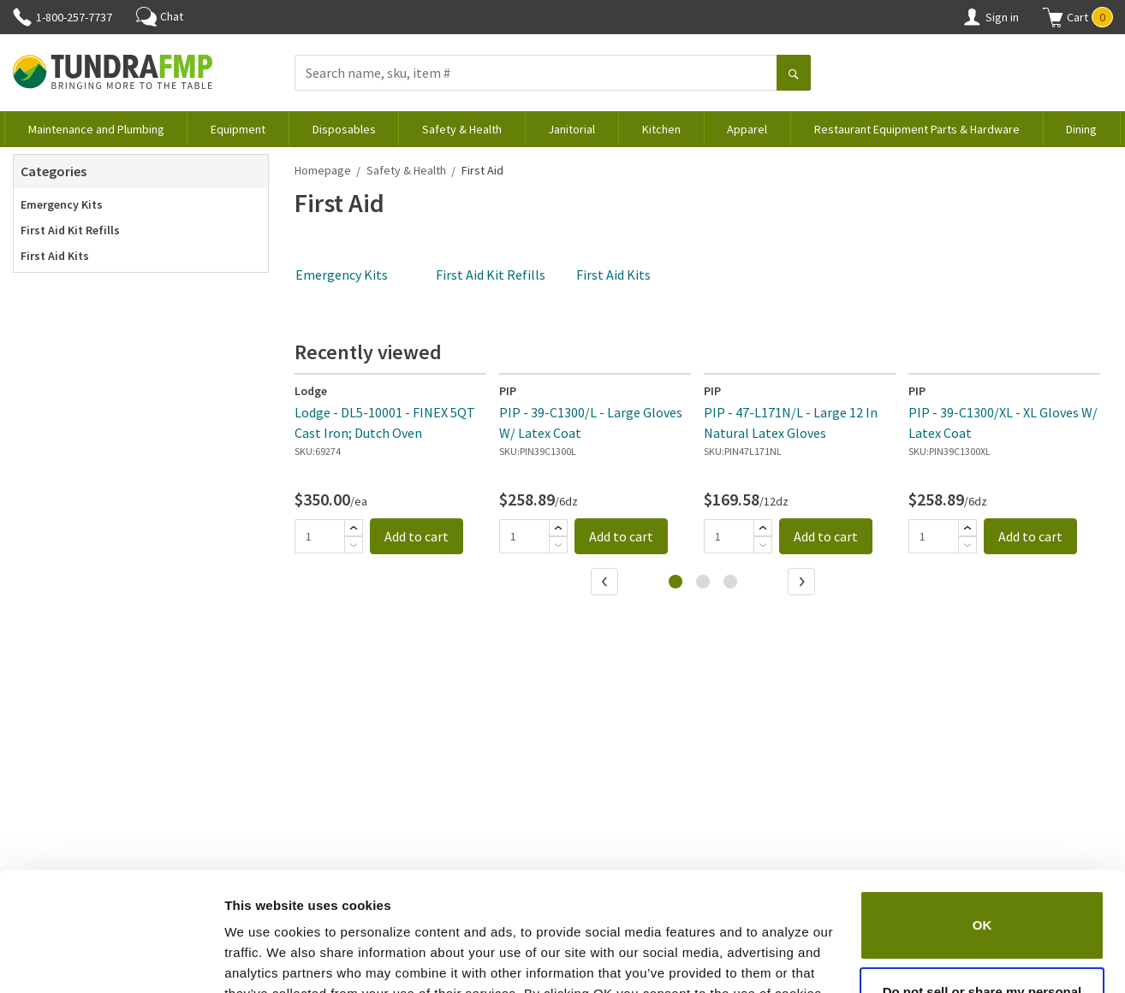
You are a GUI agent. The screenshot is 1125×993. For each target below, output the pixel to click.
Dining (1081, 129)
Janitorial (571, 129)
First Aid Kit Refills (70, 230)
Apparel (747, 129)
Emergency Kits (62, 204)
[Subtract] (353, 545)
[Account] (971, 17)
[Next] (803, 583)
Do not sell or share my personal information (982, 899)
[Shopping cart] (1053, 17)
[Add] (353, 527)
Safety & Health (462, 129)
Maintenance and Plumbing (96, 129)
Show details (264, 959)
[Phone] (22, 17)
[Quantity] (319, 536)
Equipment (238, 129)
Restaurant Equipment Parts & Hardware (917, 129)
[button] (1078, 17)
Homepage (323, 170)
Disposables (344, 129)
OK (982, 823)
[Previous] (606, 583)
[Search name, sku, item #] (536, 73)
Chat (159, 16)
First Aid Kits (55, 255)
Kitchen (661, 129)
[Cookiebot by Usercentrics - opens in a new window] (111, 959)
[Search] (794, 74)
